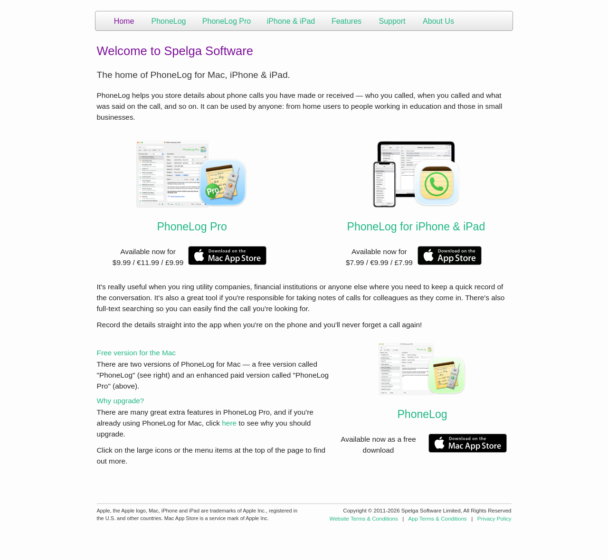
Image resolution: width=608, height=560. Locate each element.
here (229, 423)
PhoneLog (422, 414)
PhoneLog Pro (192, 226)
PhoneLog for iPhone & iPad (416, 226)
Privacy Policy (494, 519)
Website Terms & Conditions (364, 519)
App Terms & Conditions (437, 519)
